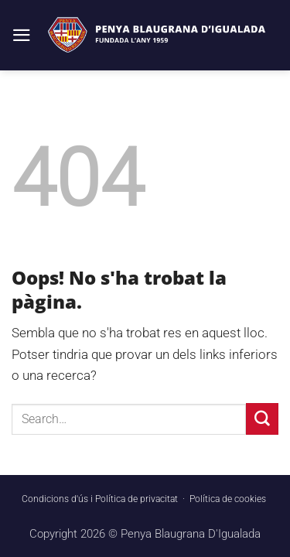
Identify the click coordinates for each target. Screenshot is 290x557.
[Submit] (262, 419)
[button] (22, 35)
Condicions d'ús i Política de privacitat (100, 499)
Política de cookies (227, 499)
